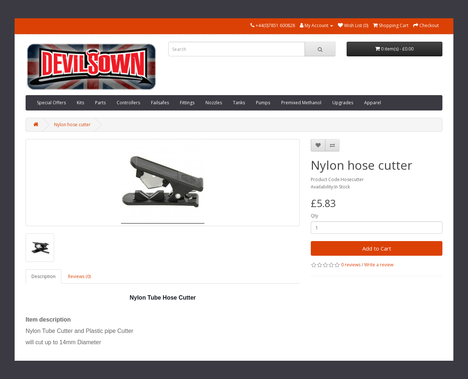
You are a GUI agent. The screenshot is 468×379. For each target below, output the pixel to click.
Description (43, 276)
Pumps (263, 103)
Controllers (128, 103)
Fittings (187, 103)
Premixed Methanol (301, 103)
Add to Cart (376, 248)
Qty (314, 216)
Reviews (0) (79, 276)
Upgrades (342, 103)
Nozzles (213, 103)
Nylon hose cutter (72, 124)
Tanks (239, 103)
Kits (80, 103)
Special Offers (51, 103)
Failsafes (160, 103)
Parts (100, 103)
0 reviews (351, 265)
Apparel (372, 103)
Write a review (378, 265)
